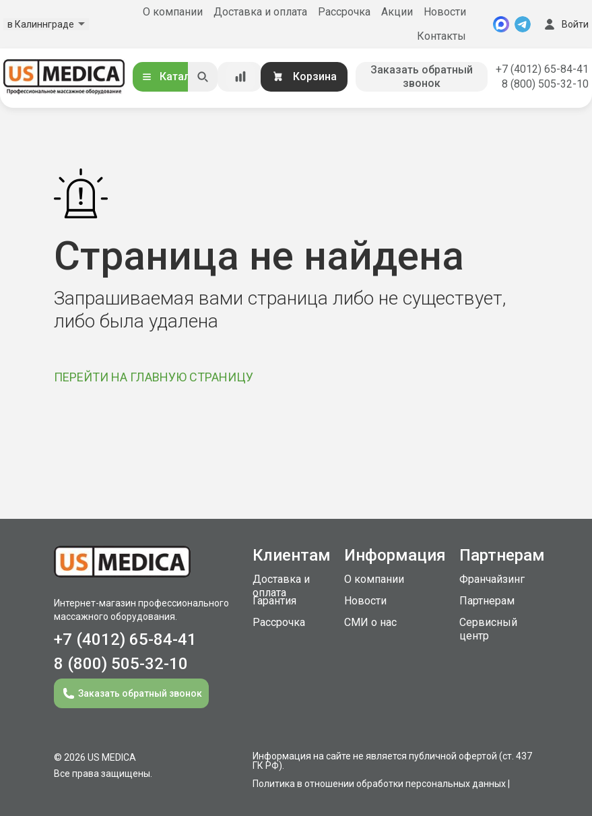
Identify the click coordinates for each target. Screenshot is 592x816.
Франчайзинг (492, 579)
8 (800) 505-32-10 (545, 83)
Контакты (441, 36)
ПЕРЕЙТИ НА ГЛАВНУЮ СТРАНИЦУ (153, 377)
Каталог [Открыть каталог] (171, 76)
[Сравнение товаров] (240, 77)
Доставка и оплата (260, 11)
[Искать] (203, 77)
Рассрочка (344, 11)
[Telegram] (523, 24)
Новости (445, 11)
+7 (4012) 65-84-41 (542, 69)
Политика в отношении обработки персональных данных (379, 783)
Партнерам (487, 600)
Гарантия (274, 600)
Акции (397, 11)
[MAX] (501, 24)
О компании (173, 11)
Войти (565, 24)
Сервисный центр (488, 629)
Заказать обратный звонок (421, 76)
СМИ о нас (370, 622)
